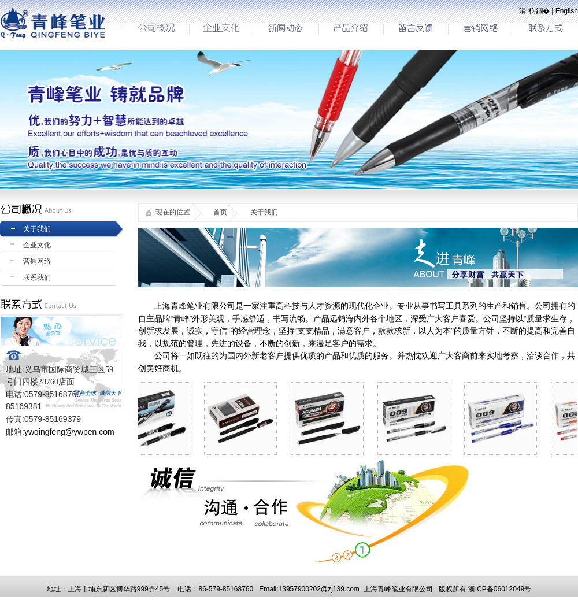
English (566, 11)
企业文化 (37, 245)
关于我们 (37, 229)
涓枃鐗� (534, 11)
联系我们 (37, 277)
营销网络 (37, 261)
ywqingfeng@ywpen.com (69, 431)
